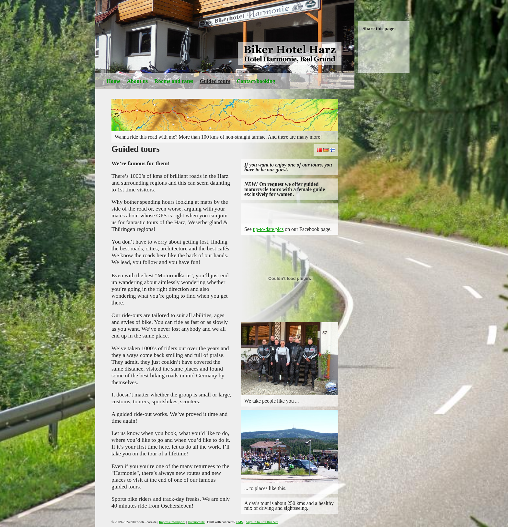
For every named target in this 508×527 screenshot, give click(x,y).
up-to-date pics (268, 229)
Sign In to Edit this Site (262, 522)
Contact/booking (256, 81)
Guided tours (215, 81)
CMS (239, 522)
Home (114, 81)
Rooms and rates (173, 81)
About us (137, 81)
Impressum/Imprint (172, 522)
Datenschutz (196, 522)
